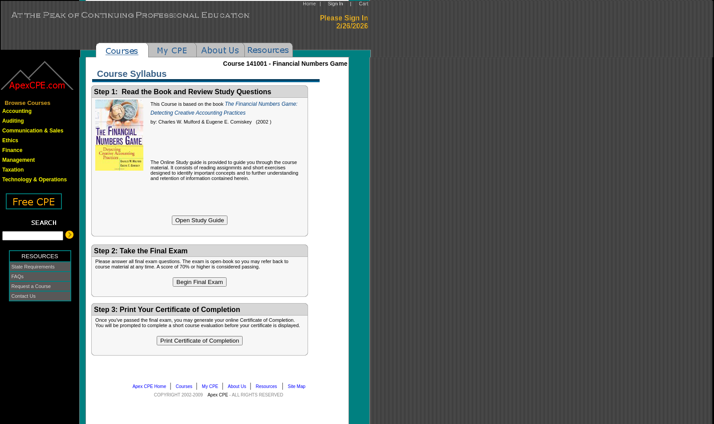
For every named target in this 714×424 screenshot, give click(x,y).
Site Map (298, 386)
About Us (239, 386)
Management (18, 160)
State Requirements (33, 266)
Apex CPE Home (151, 386)
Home (309, 3)
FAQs (18, 276)
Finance (12, 150)
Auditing (13, 121)
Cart (363, 3)
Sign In (335, 3)
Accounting (17, 111)
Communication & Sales (32, 131)
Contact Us (24, 296)
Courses (186, 386)
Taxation (13, 170)
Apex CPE (217, 394)
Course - (285, 63)
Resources (269, 386)
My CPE (212, 386)
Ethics (10, 140)
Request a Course (31, 286)
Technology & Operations (34, 179)
